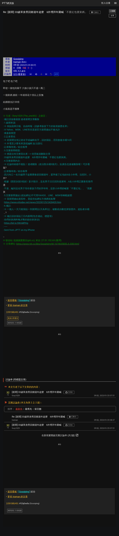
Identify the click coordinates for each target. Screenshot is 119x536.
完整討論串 (14, 402)
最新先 (19, 409)
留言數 (38, 409)
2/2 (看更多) (19, 74)
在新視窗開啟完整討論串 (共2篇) (60, 435)
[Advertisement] (59, 37)
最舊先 (28, 409)
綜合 (20, 300)
